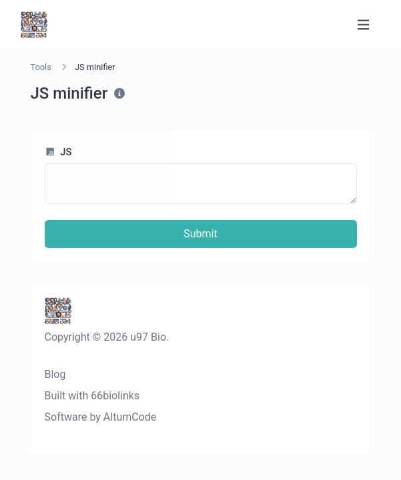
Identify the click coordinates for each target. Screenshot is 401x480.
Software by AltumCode (101, 417)
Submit (200, 233)
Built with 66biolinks (92, 395)
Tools (41, 67)
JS (58, 152)
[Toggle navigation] (363, 25)
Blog (55, 374)
